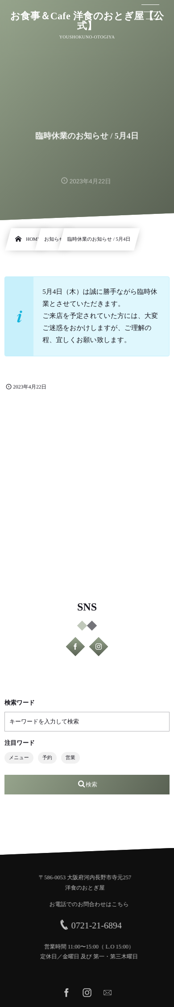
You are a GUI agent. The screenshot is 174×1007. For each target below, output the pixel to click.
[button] (150, 12)
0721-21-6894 (99, 926)
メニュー (19, 757)
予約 (47, 757)
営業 (70, 757)
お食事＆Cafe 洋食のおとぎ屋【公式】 (87, 20)
